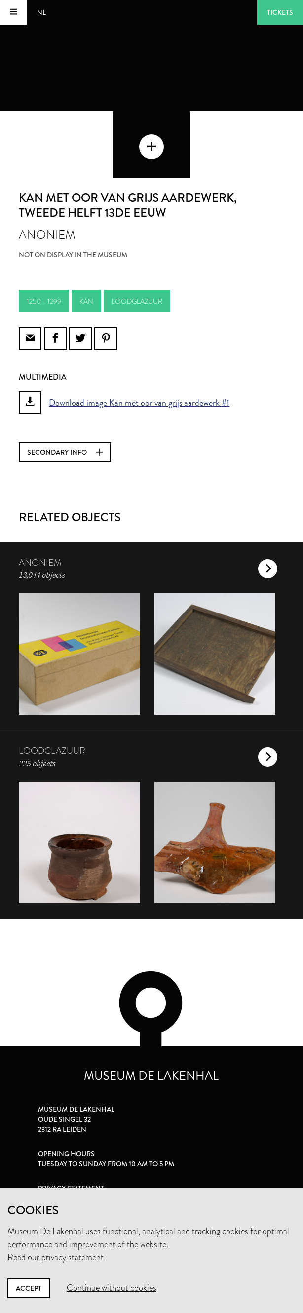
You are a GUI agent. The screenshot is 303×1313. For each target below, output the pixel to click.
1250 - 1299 (44, 301)
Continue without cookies (111, 1287)
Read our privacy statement (55, 1257)
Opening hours (66, 1154)
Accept (28, 1288)
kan (86, 301)
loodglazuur (137, 301)
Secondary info (65, 452)
